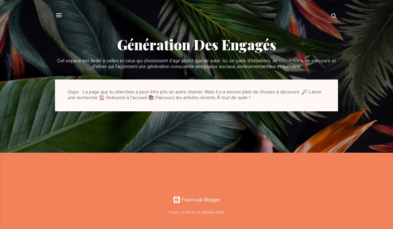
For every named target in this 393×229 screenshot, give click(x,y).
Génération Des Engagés (196, 44)
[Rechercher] (334, 17)
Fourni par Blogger (196, 200)
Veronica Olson (213, 212)
